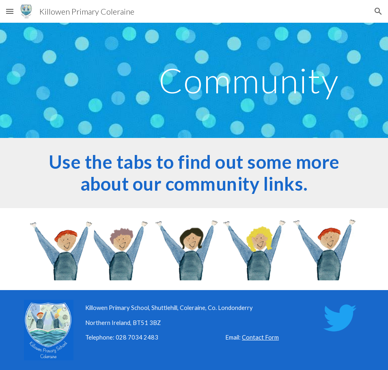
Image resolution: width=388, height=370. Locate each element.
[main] (194, 80)
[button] (9, 11)
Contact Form (260, 337)
